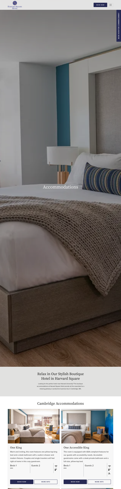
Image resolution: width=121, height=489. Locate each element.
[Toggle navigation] (110, 5)
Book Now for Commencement (119, 26)
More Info (45, 482)
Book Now (100, 5)
